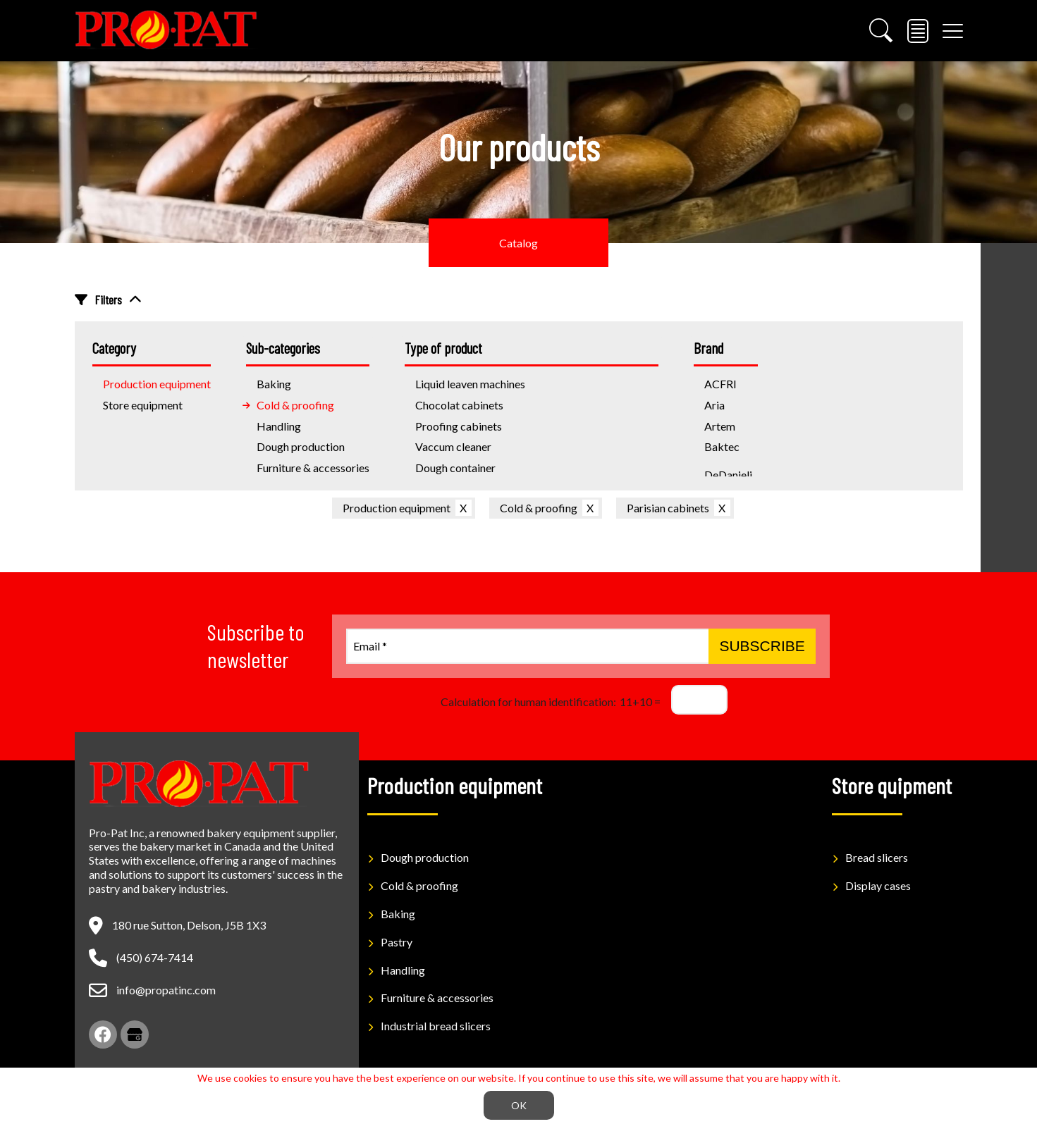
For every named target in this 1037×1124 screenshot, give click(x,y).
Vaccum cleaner (453, 446)
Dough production (301, 446)
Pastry (396, 942)
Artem (719, 426)
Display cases (878, 885)
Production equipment (396, 507)
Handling (279, 426)
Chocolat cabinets (459, 405)
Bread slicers (876, 857)
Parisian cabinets (668, 507)
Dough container (455, 467)
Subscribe (761, 646)
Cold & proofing (295, 405)
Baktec (722, 446)
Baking (398, 913)
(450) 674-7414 (154, 957)
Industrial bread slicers (436, 1025)
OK (519, 1105)
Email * (370, 646)
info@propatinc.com (166, 989)
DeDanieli (728, 474)
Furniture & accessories (313, 467)
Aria (714, 405)
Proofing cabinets (458, 426)
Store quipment (892, 785)
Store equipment (143, 405)
